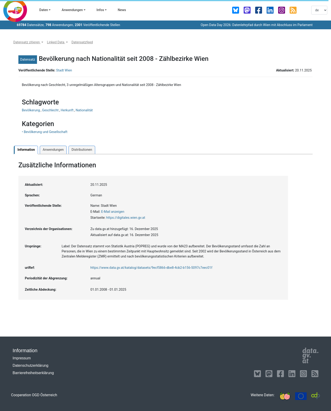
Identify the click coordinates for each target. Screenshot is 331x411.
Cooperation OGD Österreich (34, 395)
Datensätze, (30, 25)
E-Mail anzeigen (112, 212)
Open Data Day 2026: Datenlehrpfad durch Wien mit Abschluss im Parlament (257, 25)
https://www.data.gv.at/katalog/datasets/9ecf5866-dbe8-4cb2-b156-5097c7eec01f (151, 268)
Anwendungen (53, 150)
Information (26, 150)
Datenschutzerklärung (31, 365)
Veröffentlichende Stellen (97, 25)
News (122, 10)
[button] (28, 42)
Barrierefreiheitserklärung (33, 373)
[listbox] (319, 10)
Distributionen (81, 150)
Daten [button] (43, 10)
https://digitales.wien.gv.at (125, 218)
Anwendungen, (60, 25)
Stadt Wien (64, 70)
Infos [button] (100, 10)
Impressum (22, 358)
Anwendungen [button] (72, 10)
